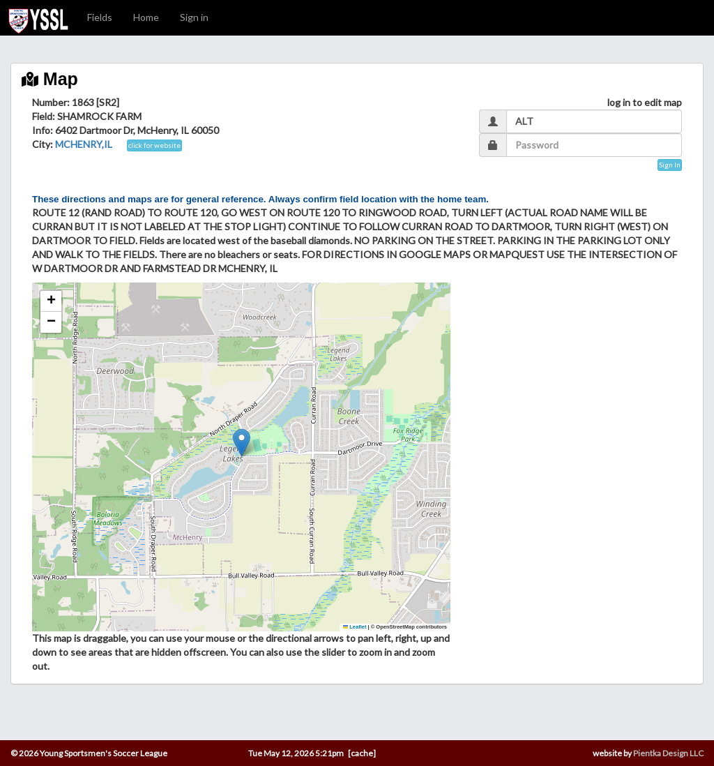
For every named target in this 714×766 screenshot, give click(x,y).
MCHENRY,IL (83, 144)
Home (146, 17)
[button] (241, 442)
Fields (99, 17)
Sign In (670, 164)
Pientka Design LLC (668, 753)
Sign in (194, 17)
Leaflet (355, 627)
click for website (154, 145)
